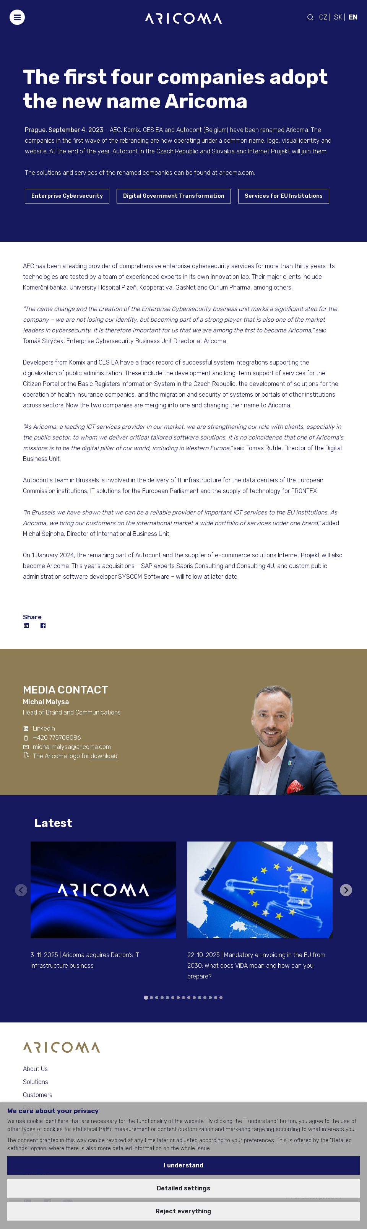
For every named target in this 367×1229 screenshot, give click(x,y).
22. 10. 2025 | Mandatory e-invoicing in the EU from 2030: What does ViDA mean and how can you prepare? (256, 965)
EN (353, 17)
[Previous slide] (21, 890)
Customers (37, 1095)
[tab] (146, 998)
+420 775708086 (57, 737)
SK (338, 17)
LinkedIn (44, 728)
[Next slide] (346, 890)
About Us (35, 1069)
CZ (323, 17)
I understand (183, 1165)
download (104, 756)
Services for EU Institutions (284, 196)
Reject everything (183, 1211)
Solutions (35, 1082)
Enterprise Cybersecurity (67, 196)
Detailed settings (183, 1188)
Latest (53, 823)
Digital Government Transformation (173, 196)
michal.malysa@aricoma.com (72, 746)
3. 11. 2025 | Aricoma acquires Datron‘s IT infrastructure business (85, 960)
